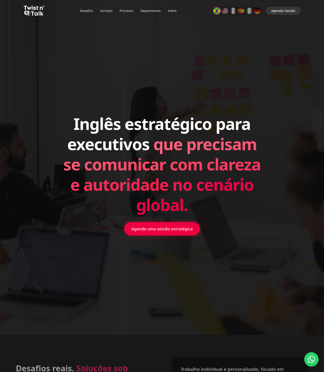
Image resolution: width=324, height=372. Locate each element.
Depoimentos (150, 11)
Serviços (106, 11)
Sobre (172, 11)
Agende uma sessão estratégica (162, 228)
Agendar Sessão (283, 11)
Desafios (86, 11)
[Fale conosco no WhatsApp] (311, 359)
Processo (126, 11)
